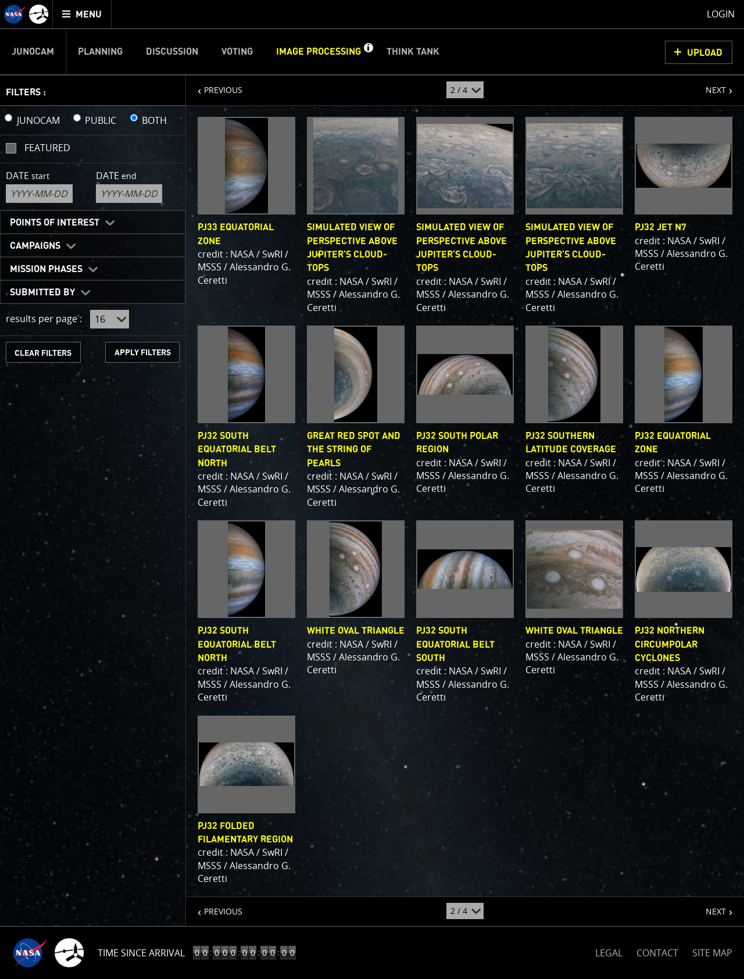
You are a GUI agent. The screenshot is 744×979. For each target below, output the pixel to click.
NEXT (710, 85)
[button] (368, 51)
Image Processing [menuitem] (318, 51)
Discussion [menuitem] (172, 51)
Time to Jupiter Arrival (153, 952)
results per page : (44, 318)
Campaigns (35, 246)
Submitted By (42, 292)
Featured (47, 147)
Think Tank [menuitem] (413, 51)
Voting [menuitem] (237, 51)
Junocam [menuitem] (33, 51)
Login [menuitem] (721, 14)
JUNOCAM (38, 120)
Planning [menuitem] (100, 51)
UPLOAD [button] (704, 53)
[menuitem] (82, 14)
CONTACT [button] (657, 952)
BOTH (154, 120)
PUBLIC (100, 120)
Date (27, 175)
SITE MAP (712, 952)
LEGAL (608, 950)
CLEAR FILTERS (43, 353)
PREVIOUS (214, 85)
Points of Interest (54, 222)
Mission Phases (46, 269)
